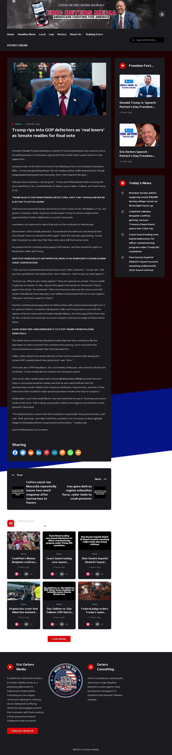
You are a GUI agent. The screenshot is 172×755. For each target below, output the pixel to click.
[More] (78, 452)
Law (51, 34)
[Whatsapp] (70, 452)
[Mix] (62, 452)
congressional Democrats (25, 174)
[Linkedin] (39, 452)
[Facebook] (15, 452)
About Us (75, 34)
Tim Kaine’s (88, 208)
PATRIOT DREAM (17, 45)
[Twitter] (23, 452)
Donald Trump (30, 150)
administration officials (71, 378)
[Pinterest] (47, 452)
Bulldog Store (94, 34)
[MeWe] (54, 452)
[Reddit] (31, 452)
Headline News (27, 34)
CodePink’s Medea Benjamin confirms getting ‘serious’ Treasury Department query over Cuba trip (142, 220)
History (62, 34)
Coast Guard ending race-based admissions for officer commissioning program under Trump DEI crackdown (144, 243)
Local (42, 34)
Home (10, 34)
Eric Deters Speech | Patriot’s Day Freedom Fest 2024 (136, 156)
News (18, 124)
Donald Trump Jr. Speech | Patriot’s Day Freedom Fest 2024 (138, 107)
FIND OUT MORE (22, 731)
